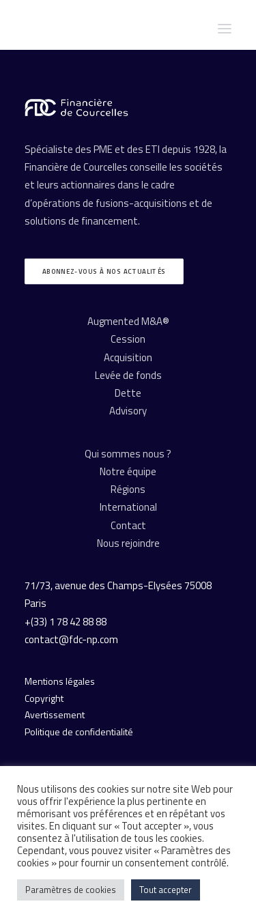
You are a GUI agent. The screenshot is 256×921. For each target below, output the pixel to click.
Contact (128, 525)
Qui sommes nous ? (128, 454)
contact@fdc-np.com (71, 639)
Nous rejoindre (128, 543)
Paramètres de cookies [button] (70, 889)
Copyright (44, 698)
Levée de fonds (128, 375)
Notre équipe (128, 471)
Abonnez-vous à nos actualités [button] (104, 271)
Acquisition (128, 357)
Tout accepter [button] (165, 889)
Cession (128, 339)
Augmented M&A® (128, 321)
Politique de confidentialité (79, 731)
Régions (128, 489)
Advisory (128, 411)
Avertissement (55, 714)
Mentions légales (60, 681)
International (128, 507)
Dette (128, 393)
